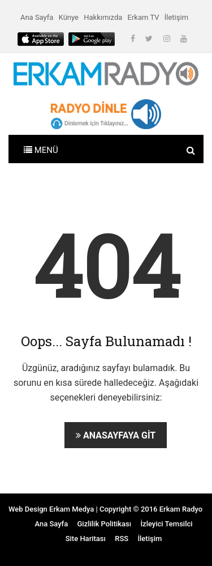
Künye (69, 17)
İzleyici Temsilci (166, 524)
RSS (121, 538)
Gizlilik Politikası (104, 524)
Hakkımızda (103, 17)
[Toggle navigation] (41, 149)
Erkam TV (143, 17)
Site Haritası (86, 538)
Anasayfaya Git (115, 435)
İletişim (176, 17)
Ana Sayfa (36, 17)
